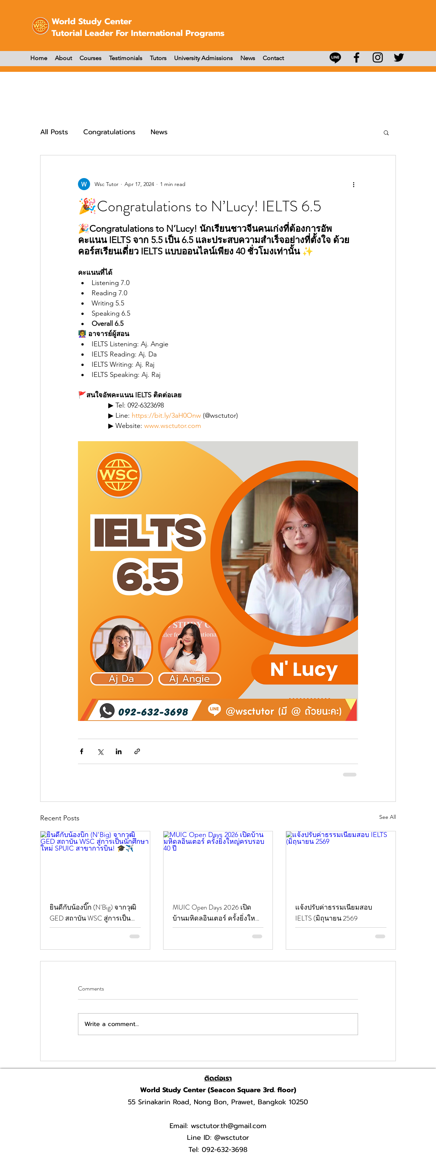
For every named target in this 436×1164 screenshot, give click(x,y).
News (159, 132)
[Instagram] (378, 57)
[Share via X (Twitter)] (100, 751)
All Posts (54, 132)
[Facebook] (356, 57)
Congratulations (109, 132)
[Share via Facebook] (81, 751)
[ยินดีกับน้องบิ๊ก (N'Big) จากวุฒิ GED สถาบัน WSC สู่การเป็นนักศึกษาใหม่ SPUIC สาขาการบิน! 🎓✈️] (95, 862)
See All (387, 817)
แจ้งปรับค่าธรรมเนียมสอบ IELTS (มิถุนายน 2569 (333, 912)
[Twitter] (399, 57)
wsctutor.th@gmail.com (228, 1126)
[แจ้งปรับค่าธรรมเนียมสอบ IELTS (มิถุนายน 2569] (341, 862)
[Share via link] (137, 751)
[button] (386, 132)
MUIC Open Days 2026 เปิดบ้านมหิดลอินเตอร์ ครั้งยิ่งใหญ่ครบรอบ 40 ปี (217, 913)
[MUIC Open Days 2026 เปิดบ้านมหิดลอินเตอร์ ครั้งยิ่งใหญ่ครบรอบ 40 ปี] (218, 862)
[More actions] (353, 184)
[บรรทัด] (335, 57)
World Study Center (91, 21)
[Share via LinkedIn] (118, 751)
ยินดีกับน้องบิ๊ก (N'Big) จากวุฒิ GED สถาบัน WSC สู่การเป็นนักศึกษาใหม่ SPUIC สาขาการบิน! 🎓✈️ (94, 913)
